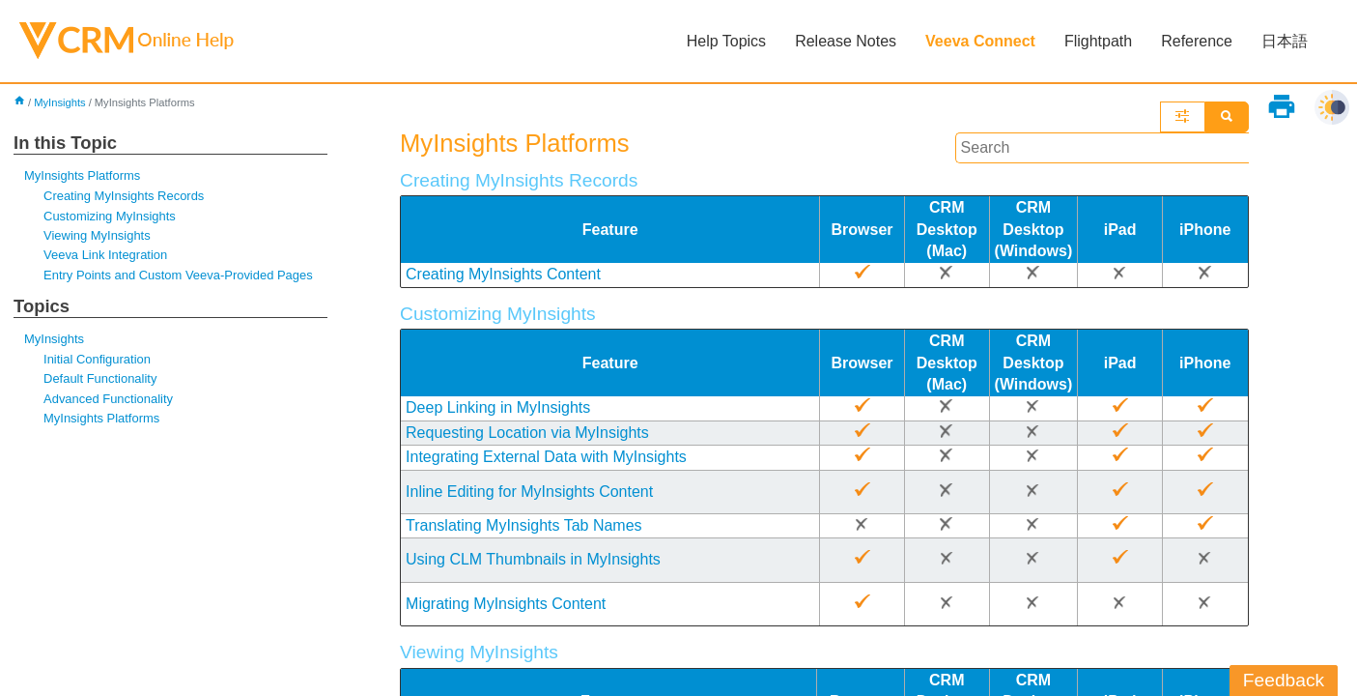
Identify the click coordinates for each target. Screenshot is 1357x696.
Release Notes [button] (845, 41)
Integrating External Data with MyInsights (546, 457)
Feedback (1283, 680)
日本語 (1284, 41)
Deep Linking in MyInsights (498, 407)
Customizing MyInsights (109, 216)
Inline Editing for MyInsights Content (529, 491)
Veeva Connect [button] (980, 41)
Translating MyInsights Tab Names (524, 525)
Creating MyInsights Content (503, 274)
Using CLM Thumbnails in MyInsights (533, 559)
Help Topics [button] (726, 41)
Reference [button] (1196, 41)
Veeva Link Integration (105, 254)
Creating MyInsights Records (123, 195)
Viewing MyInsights (97, 235)
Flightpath (1098, 41)
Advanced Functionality (108, 399)
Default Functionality (99, 378)
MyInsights (59, 102)
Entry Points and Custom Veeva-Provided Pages (178, 275)
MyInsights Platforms (82, 175)
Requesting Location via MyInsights (527, 432)
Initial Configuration (97, 359)
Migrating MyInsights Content (506, 603)
